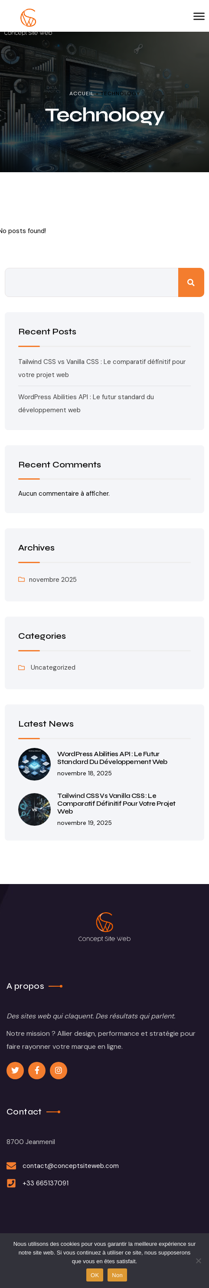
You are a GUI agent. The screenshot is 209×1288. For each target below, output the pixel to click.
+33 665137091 (46, 1183)
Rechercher (191, 282)
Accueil (81, 93)
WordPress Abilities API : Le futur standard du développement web (112, 758)
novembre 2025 (53, 579)
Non (117, 1275)
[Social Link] (15, 1070)
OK (95, 1275)
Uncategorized (53, 667)
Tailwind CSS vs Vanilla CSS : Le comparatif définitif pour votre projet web (116, 803)
